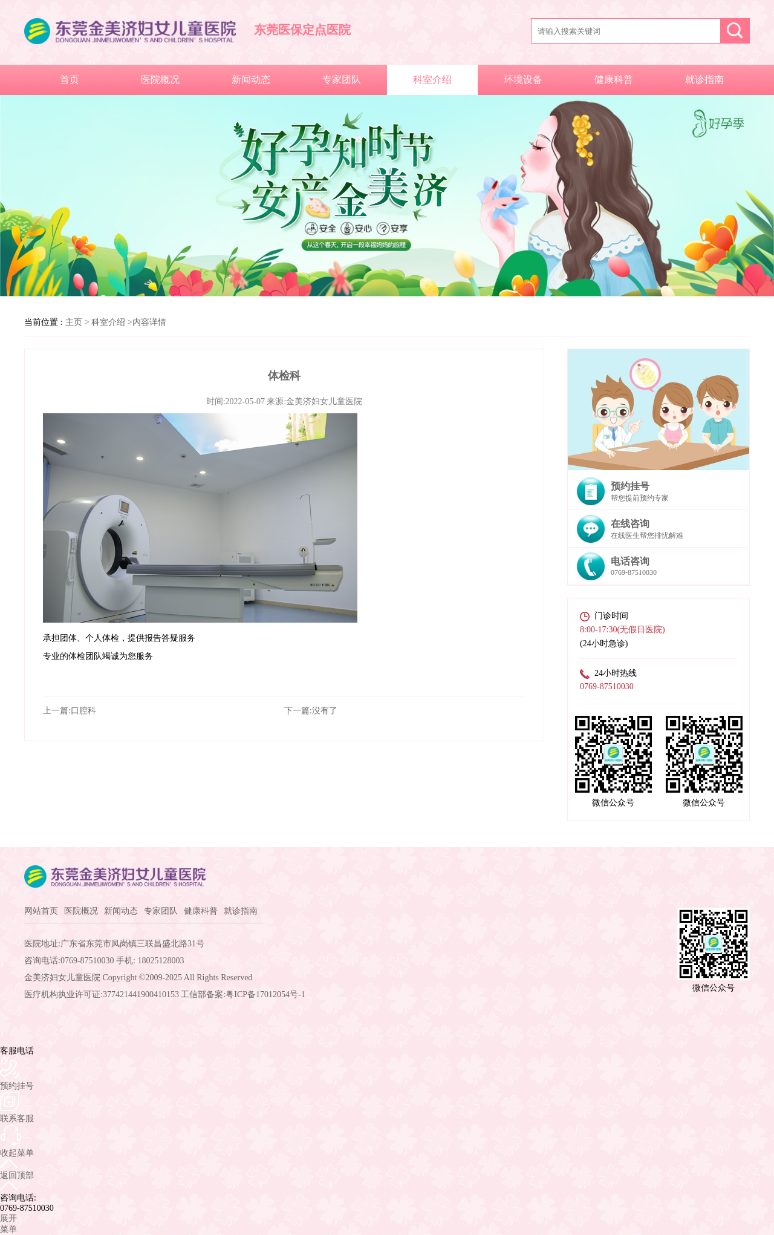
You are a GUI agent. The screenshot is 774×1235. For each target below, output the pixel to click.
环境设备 (523, 79)
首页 (69, 79)
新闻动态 (251, 79)
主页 (73, 322)
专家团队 (341, 79)
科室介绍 (432, 79)
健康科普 (613, 79)
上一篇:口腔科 (69, 710)
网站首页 (41, 911)
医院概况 (160, 79)
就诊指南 (704, 79)
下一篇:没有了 (310, 710)
